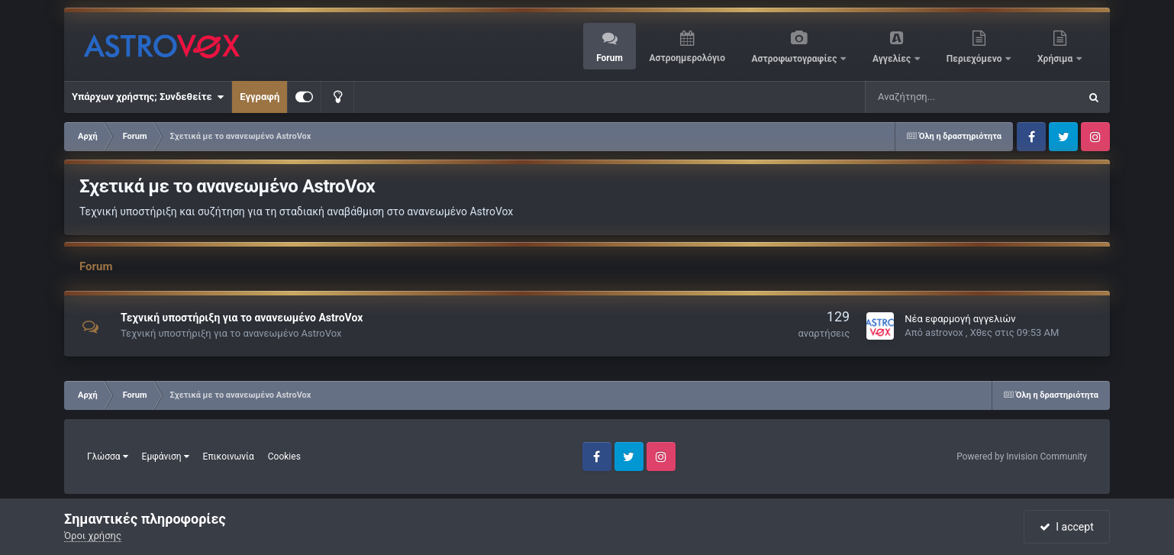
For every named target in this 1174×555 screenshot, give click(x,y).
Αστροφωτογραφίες (796, 58)
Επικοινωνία (228, 456)
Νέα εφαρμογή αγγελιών (960, 318)
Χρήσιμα (1056, 58)
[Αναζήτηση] (927, 97)
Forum (609, 58)
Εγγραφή (259, 96)
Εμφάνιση (165, 456)
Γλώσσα (107, 456)
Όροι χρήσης (92, 535)
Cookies (284, 456)
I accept (1066, 527)
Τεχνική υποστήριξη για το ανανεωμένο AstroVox (242, 317)
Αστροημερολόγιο (686, 58)
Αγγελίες (892, 58)
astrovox (944, 332)
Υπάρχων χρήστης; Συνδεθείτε (148, 97)
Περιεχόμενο (976, 58)
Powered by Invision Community (1021, 456)
